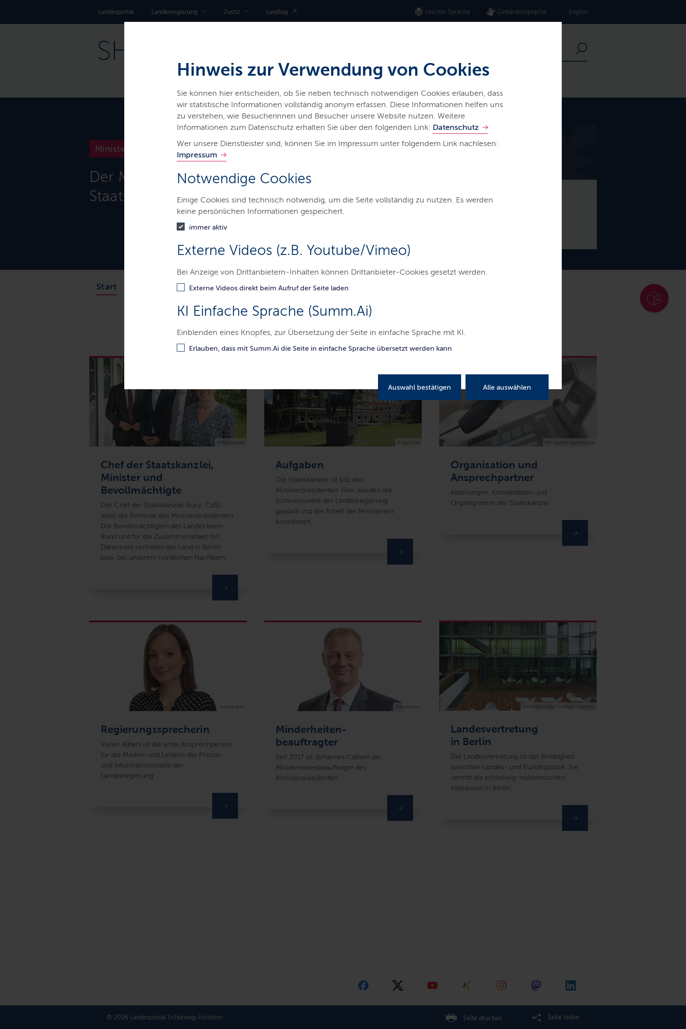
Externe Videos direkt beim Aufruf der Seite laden (269, 288)
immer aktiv (208, 227)
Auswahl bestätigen (419, 387)
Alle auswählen (507, 387)
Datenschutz (456, 127)
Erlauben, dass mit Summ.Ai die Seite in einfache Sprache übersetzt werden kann (320, 348)
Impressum (197, 155)
